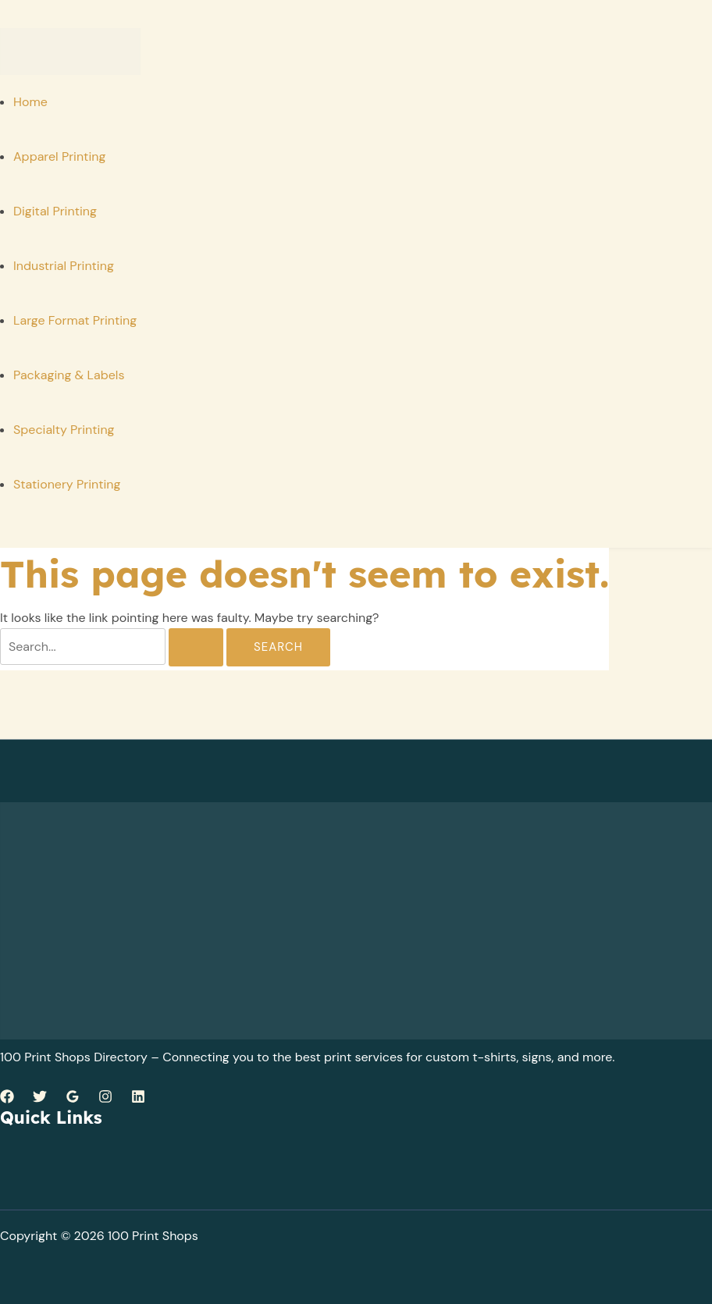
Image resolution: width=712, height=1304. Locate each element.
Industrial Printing (63, 266)
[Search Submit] (196, 647)
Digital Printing (55, 211)
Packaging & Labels (68, 375)
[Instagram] (105, 1099)
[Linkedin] (138, 1099)
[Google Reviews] (73, 1099)
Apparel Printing (59, 156)
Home (30, 102)
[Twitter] (40, 1099)
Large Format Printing (75, 320)
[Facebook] (7, 1099)
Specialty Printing (64, 429)
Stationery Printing (66, 484)
